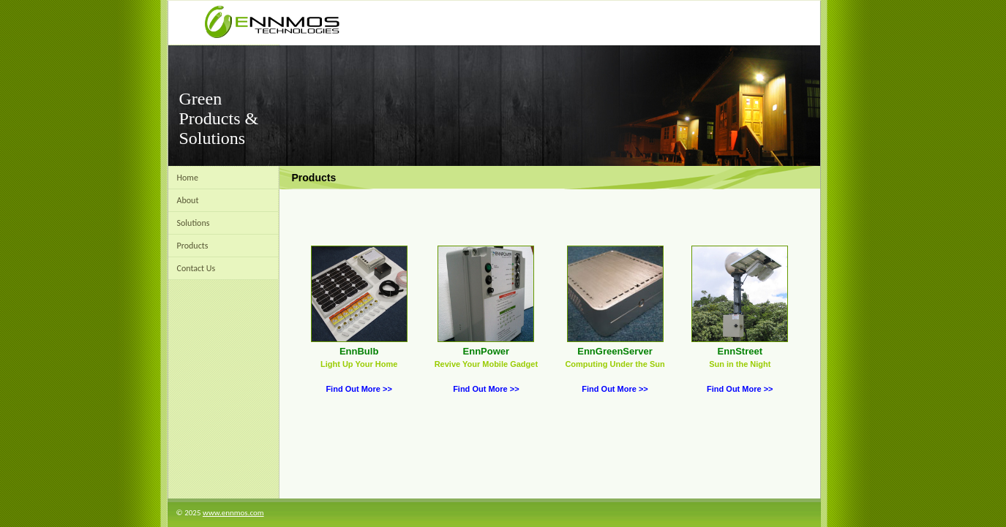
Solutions (193, 223)
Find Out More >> (358, 388)
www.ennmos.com (233, 512)
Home (187, 177)
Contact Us (196, 268)
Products (193, 245)
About (188, 200)
